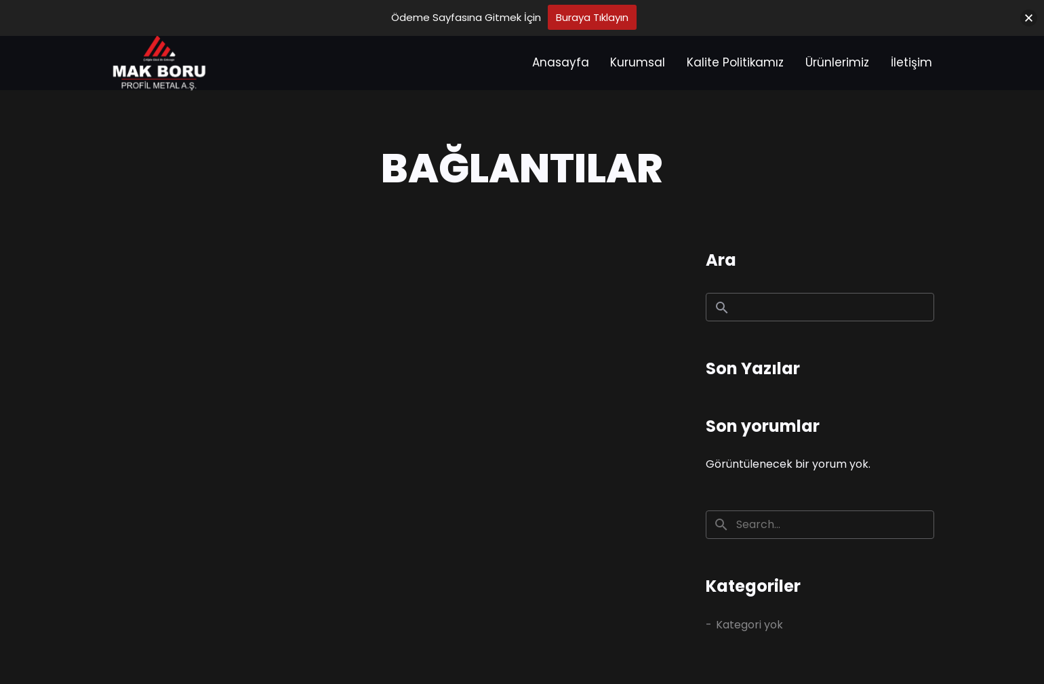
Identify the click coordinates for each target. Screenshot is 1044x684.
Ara (721, 260)
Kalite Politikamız (735, 62)
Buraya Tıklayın (592, 17)
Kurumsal (637, 62)
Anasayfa (560, 62)
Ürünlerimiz (837, 62)
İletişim (911, 62)
